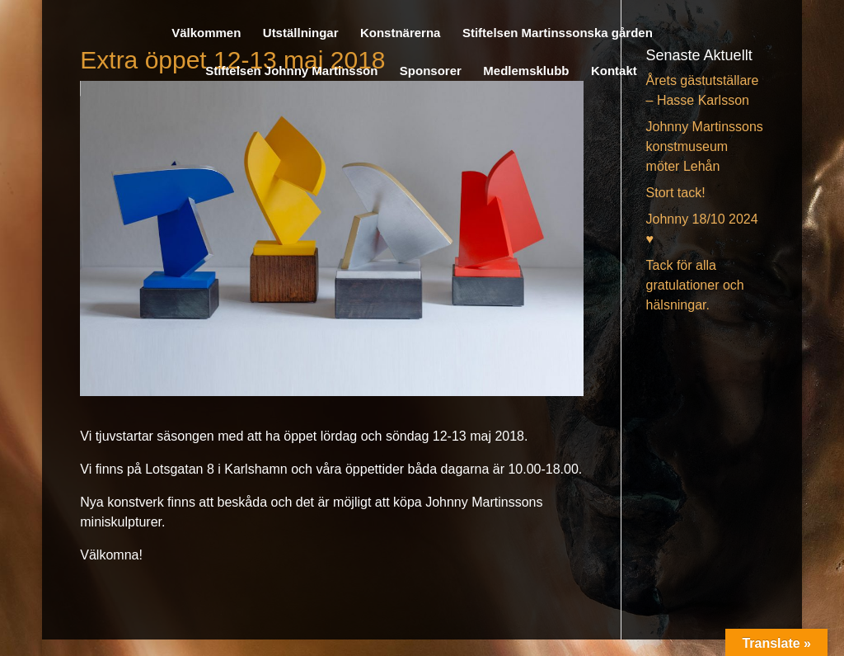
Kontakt (614, 71)
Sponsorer (431, 71)
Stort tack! (676, 193)
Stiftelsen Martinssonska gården (557, 33)
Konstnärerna (400, 33)
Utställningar (301, 33)
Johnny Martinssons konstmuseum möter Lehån (704, 146)
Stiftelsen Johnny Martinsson (291, 71)
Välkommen (206, 33)
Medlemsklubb (526, 71)
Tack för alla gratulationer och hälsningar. (695, 285)
